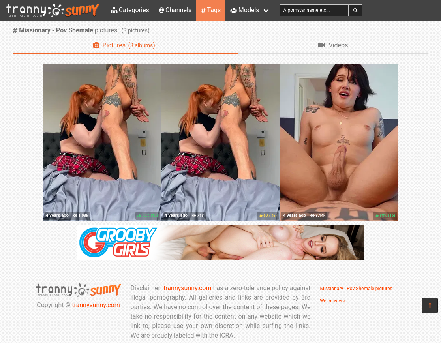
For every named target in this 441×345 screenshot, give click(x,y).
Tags (211, 10)
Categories (130, 10)
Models (244, 10)
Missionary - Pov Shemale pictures (356, 288)
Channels (175, 10)
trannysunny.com (96, 305)
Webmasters (332, 301)
